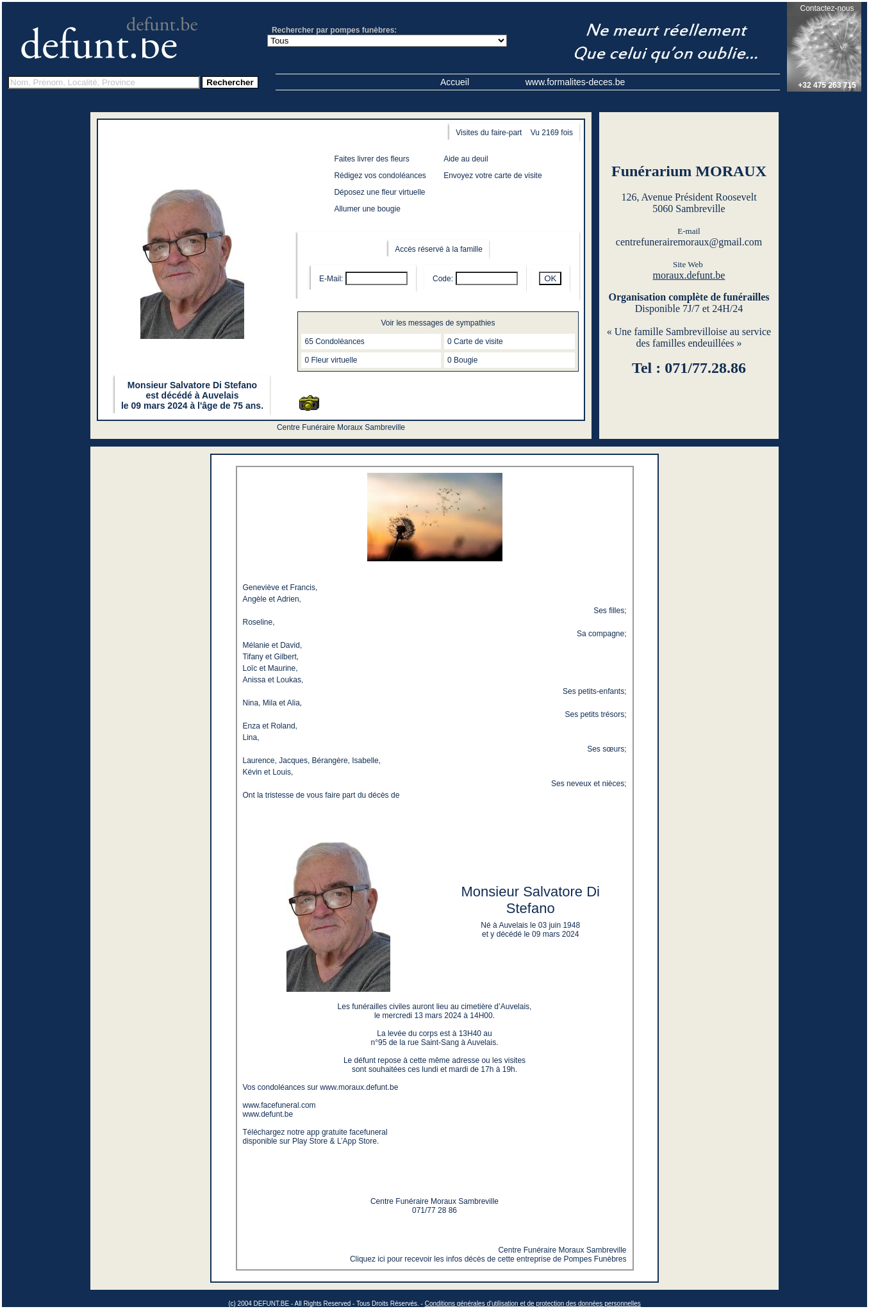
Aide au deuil (465, 158)
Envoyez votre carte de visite (492, 175)
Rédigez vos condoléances (380, 175)
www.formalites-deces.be (575, 82)
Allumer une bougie (367, 208)
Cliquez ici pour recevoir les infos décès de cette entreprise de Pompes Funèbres (488, 1259)
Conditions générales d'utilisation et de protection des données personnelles (533, 1303)
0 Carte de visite (475, 341)
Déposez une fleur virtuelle (379, 192)
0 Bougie (462, 360)
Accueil (454, 82)
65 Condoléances (334, 341)
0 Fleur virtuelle (330, 360)
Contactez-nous (827, 8)
